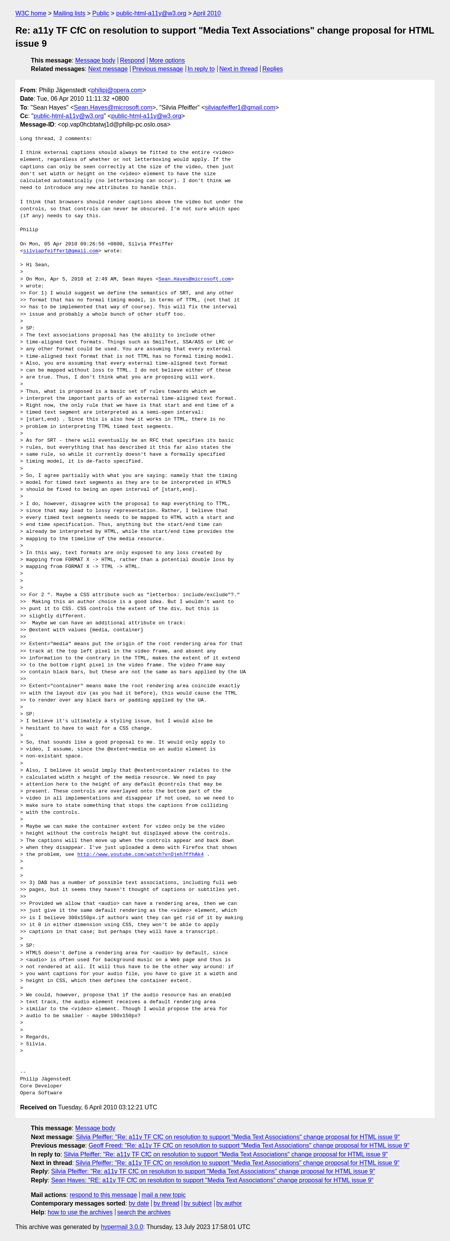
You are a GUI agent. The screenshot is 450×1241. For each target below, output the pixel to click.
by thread (166, 1203)
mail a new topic (164, 1195)
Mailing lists (69, 13)
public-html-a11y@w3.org (151, 13)
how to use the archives (80, 1212)
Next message (108, 69)
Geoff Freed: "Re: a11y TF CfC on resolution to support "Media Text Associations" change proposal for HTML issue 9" (248, 1145)
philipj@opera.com (117, 90)
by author (229, 1203)
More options (167, 60)
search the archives (144, 1212)
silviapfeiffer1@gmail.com (240, 107)
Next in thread (238, 69)
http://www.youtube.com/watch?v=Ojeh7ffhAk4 (140, 854)
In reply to (201, 69)
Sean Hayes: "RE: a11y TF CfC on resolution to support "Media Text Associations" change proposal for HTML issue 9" (212, 1180)
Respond (132, 60)
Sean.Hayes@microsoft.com (113, 107)
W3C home (30, 13)
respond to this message (103, 1195)
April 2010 (207, 13)
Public (100, 13)
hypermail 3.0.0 (122, 1227)
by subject (197, 1203)
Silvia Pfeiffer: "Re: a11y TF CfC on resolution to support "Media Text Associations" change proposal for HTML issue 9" (238, 1137)
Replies (272, 69)
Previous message (157, 69)
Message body (95, 60)
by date (139, 1203)
